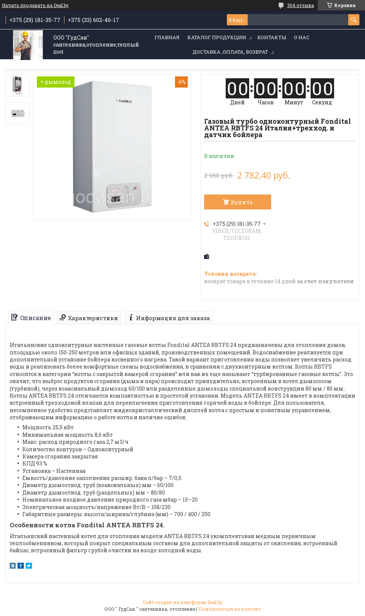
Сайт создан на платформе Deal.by (182, 602)
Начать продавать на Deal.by (35, 5)
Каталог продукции (216, 37)
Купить (242, 202)
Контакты (271, 37)
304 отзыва (300, 5)
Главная (167, 37)
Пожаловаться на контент (230, 609)
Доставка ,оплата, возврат (230, 51)
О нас (302, 37)
